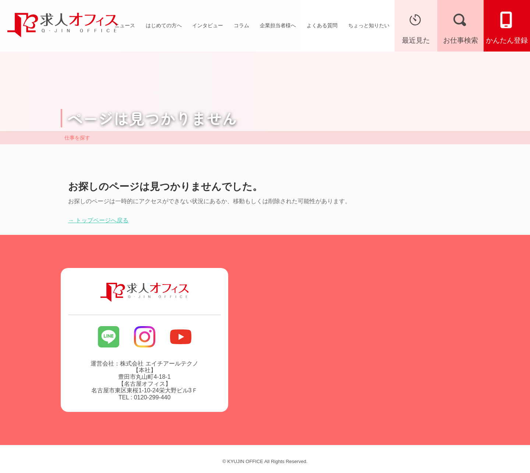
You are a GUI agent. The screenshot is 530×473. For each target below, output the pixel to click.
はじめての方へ (164, 25)
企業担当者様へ (278, 25)
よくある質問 (322, 25)
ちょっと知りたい (368, 25)
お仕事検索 (460, 27)
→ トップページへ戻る (98, 220)
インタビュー (207, 25)
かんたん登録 (507, 27)
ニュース (124, 25)
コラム (241, 25)
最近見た (416, 27)
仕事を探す (77, 138)
